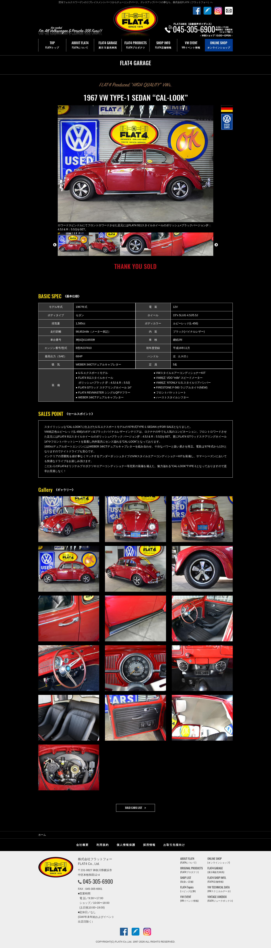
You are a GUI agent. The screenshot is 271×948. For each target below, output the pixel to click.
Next (216, 245)
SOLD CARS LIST (133, 808)
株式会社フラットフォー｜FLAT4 (135, 22)
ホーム (42, 834)
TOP (52, 45)
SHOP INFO (163, 45)
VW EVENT (191, 45)
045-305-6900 (98, 881)
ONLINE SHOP (219, 45)
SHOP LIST (186, 879)
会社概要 (82, 844)
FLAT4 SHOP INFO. (216, 879)
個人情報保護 (126, 844)
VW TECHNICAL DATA (218, 889)
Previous (55, 245)
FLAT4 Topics (188, 889)
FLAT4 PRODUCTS (135, 45)
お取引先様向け (174, 844)
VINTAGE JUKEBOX (220, 898)
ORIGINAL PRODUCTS (191, 870)
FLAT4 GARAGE (108, 45)
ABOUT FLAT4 (80, 45)
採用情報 (149, 844)
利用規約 (102, 844)
